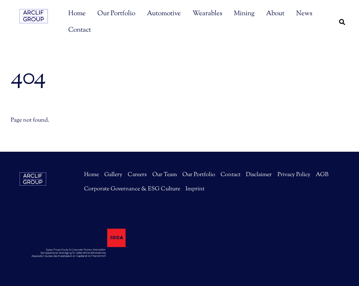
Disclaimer (259, 175)
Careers (137, 175)
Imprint (195, 189)
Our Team (164, 175)
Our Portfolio (116, 13)
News (304, 13)
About (275, 13)
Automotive (164, 13)
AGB (322, 175)
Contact (79, 30)
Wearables (207, 13)
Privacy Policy (293, 175)
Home (77, 13)
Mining (244, 13)
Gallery (113, 175)
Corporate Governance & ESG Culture (132, 189)
